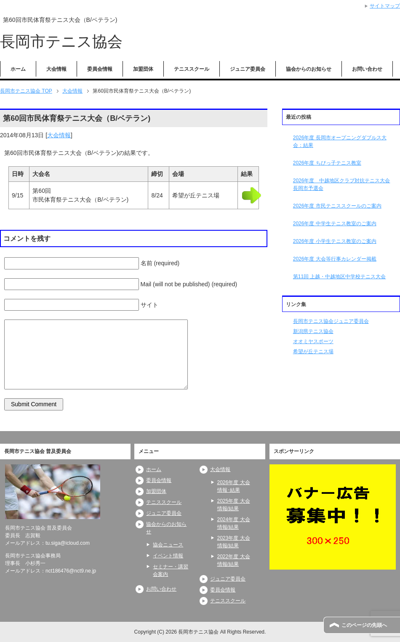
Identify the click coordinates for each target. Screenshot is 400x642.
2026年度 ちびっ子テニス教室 (327, 163)
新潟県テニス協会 (313, 331)
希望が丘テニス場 (313, 351)
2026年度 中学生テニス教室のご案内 (334, 223)
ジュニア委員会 (247, 69)
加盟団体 (143, 69)
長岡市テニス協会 (61, 41)
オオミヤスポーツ (313, 341)
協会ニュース (168, 545)
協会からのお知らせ (308, 69)
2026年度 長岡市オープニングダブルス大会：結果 (340, 141)
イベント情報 (168, 556)
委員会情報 (99, 69)
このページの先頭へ (364, 625)
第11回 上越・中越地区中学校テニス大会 (339, 277)
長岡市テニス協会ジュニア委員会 (331, 321)
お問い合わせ (367, 69)
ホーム (18, 69)
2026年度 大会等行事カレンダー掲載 (334, 259)
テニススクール (191, 69)
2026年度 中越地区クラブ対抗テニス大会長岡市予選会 (341, 184)
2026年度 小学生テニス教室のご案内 (334, 241)
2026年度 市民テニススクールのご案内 (337, 206)
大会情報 (56, 69)
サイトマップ (385, 6)
